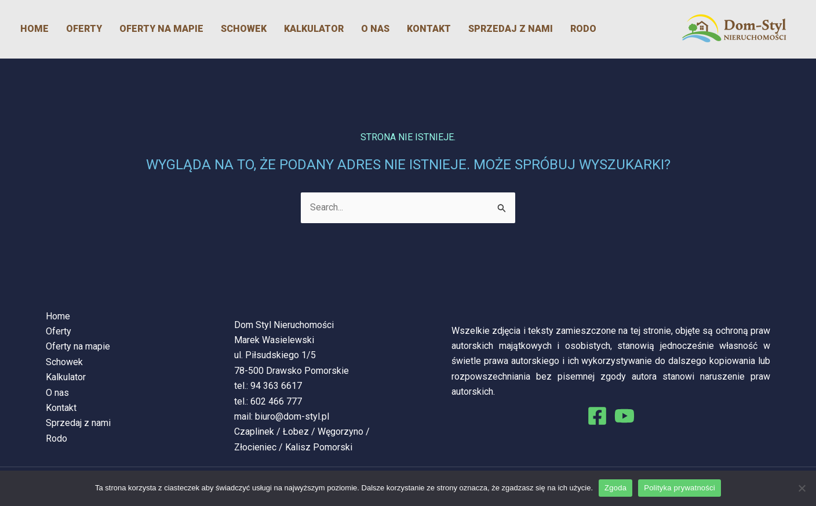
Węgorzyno (340, 431)
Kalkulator (314, 28)
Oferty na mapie (161, 28)
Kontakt (429, 28)
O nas (375, 28)
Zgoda (615, 487)
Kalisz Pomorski (318, 447)
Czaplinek (254, 431)
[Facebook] (597, 416)
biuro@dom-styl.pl (292, 416)
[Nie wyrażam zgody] (801, 488)
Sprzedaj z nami (510, 28)
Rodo (583, 28)
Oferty (84, 28)
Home (34, 28)
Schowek (244, 28)
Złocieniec (255, 447)
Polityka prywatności (679, 487)
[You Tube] (624, 416)
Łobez (296, 431)
